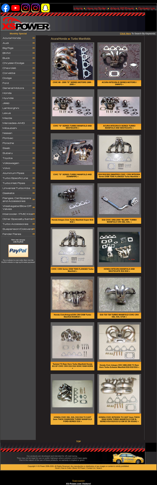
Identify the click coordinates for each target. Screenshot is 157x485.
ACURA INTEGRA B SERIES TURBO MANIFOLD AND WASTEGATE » (119, 127)
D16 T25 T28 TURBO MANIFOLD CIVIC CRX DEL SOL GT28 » (119, 316)
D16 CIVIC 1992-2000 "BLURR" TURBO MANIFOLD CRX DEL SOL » (119, 221)
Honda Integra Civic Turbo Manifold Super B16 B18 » (72, 221)
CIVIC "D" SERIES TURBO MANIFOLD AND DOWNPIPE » (72, 175)
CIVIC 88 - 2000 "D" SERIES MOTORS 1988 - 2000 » (72, 83)
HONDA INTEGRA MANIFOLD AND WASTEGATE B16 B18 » (119, 270)
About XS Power (79, 468)
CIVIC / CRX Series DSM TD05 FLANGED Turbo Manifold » (72, 270)
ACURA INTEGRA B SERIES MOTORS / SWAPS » (119, 83)
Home (57, 468)
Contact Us (91, 468)
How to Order (66, 468)
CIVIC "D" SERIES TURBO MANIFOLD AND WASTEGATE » (72, 127)
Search (99, 468)
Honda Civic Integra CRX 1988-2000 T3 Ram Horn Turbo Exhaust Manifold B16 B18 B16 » (119, 366)
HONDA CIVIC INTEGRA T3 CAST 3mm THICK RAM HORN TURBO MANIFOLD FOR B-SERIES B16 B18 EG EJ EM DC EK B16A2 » (119, 419)
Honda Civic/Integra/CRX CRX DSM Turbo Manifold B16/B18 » (72, 316)
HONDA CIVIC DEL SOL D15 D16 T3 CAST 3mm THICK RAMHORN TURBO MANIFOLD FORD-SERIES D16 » (72, 419)
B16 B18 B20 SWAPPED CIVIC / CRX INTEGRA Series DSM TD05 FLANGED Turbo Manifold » (119, 175)
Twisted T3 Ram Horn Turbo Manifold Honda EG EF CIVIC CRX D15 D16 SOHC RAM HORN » (72, 366)
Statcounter (78, 480)
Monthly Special (18, 33)
